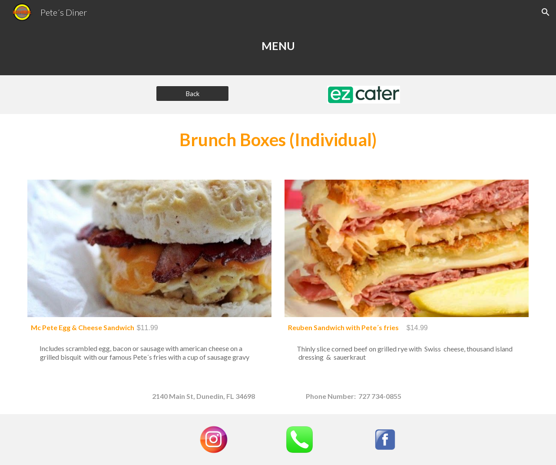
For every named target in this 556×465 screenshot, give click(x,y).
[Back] (192, 94)
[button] (545, 12)
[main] (278, 50)
